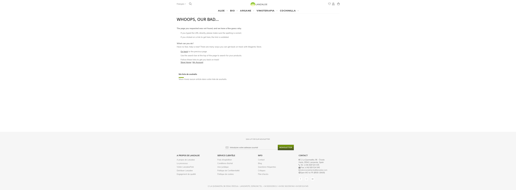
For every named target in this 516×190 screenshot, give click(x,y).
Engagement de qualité (186, 174)
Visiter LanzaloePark (185, 167)
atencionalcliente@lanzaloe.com (314, 170)
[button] (181, 4)
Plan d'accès (263, 174)
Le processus (182, 163)
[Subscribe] (286, 147)
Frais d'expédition (224, 160)
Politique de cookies (225, 174)
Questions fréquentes (267, 167)
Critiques (261, 170)
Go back (184, 51)
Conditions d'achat (225, 163)
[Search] (190, 4)
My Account (198, 62)
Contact (261, 160)
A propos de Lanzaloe (186, 160)
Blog (260, 163)
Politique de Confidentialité (228, 170)
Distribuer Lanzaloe (185, 170)
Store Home (186, 62)
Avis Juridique (223, 167)
